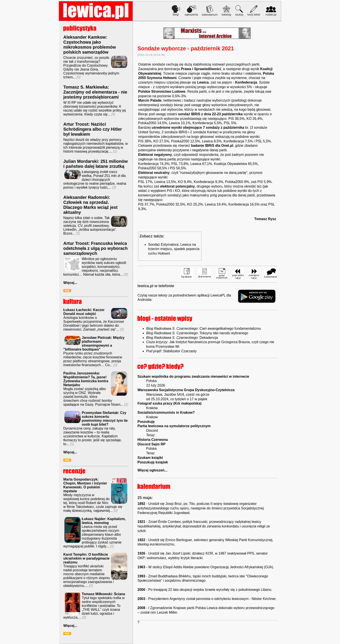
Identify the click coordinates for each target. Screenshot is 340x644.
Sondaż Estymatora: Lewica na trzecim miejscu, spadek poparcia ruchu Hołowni (173, 249)
